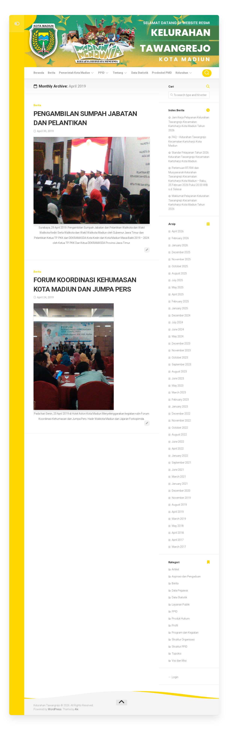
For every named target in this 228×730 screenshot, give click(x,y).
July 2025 (177, 280)
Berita (51, 72)
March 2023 (179, 392)
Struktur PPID (179, 646)
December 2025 (181, 252)
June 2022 (178, 441)
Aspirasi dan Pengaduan (186, 576)
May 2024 (177, 336)
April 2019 (178, 511)
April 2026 (178, 231)
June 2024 (178, 329)
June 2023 (178, 378)
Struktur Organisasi (183, 639)
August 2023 (179, 371)
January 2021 (180, 483)
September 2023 (181, 364)
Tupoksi (176, 653)
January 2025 (180, 308)
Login (175, 677)
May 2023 (177, 385)
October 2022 (180, 427)
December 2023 (181, 343)
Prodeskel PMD (162, 72)
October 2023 (180, 357)
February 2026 (180, 238)
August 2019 (179, 504)
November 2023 (181, 350)
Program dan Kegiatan (185, 632)
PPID (101, 72)
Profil (175, 625)
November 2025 (181, 259)
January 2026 (180, 245)
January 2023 (180, 406)
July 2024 (177, 322)
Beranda (39, 72)
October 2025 (180, 266)
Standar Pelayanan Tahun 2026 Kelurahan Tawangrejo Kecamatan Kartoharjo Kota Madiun (188, 157)
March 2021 (179, 476)
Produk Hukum (181, 618)
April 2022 (178, 448)
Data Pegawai (180, 590)
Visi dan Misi (179, 660)
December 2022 (181, 413)
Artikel (175, 569)
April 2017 (178, 539)
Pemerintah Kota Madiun (74, 72)
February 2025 (180, 301)
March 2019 (179, 518)
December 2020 (181, 490)
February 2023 (180, 399)
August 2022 (179, 434)
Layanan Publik (181, 604)
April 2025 (178, 294)
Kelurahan (182, 72)
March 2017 (179, 546)
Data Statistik (139, 72)
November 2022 (181, 420)
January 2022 (180, 455)
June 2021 (178, 469)
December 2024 (181, 315)
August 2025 (179, 273)
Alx (76, 709)
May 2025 (177, 287)
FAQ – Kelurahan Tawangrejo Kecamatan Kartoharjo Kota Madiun (187, 141)
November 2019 (181, 497)
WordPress (54, 709)
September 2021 (181, 462)
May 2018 (177, 525)
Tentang (118, 72)
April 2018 (178, 532)
